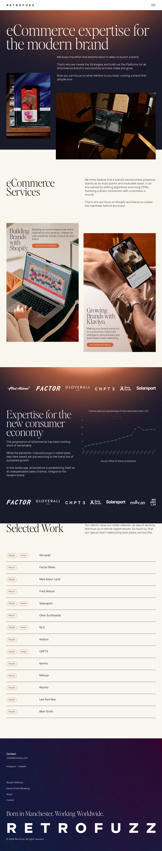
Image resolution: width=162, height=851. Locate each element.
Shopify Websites (14, 782)
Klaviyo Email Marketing (18, 788)
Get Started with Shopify (45, 246)
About (9, 794)
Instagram (11, 766)
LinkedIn (22, 766)
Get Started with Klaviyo (100, 345)
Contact (10, 800)
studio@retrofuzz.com (17, 758)
